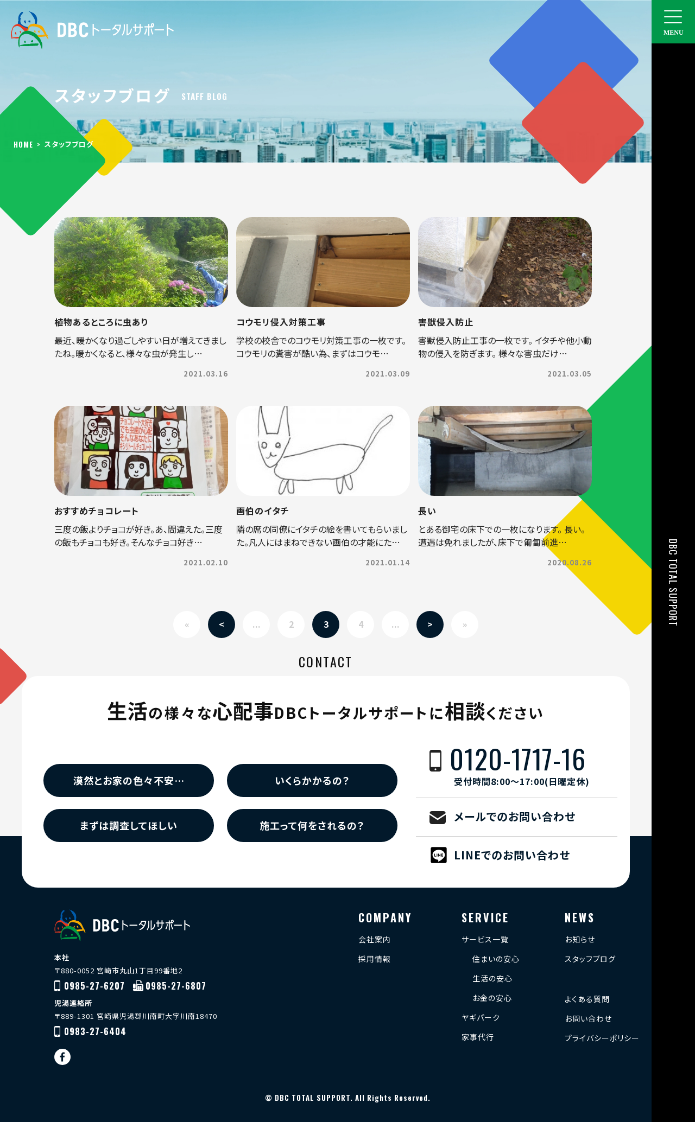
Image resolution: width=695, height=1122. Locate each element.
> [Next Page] (430, 623)
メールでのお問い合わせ (515, 816)
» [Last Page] (465, 623)
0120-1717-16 (533, 766)
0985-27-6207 (94, 985)
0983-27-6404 (95, 1031)
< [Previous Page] (221, 623)
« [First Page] (187, 623)
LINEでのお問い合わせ (512, 855)
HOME (23, 144)
